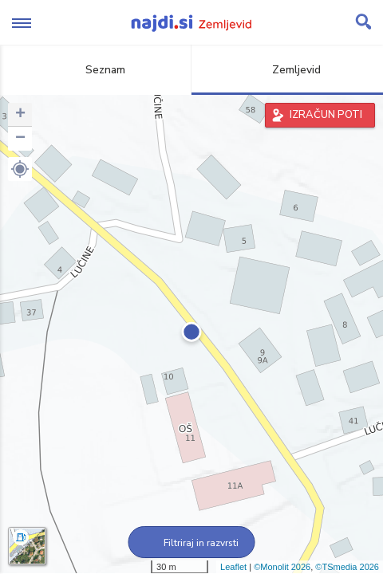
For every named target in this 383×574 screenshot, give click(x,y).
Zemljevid (287, 69)
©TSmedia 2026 (347, 567)
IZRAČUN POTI (326, 115)
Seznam (96, 69)
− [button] (20, 139)
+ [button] (20, 115)
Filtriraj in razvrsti (192, 543)
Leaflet (233, 567)
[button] (20, 169)
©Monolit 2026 (282, 567)
